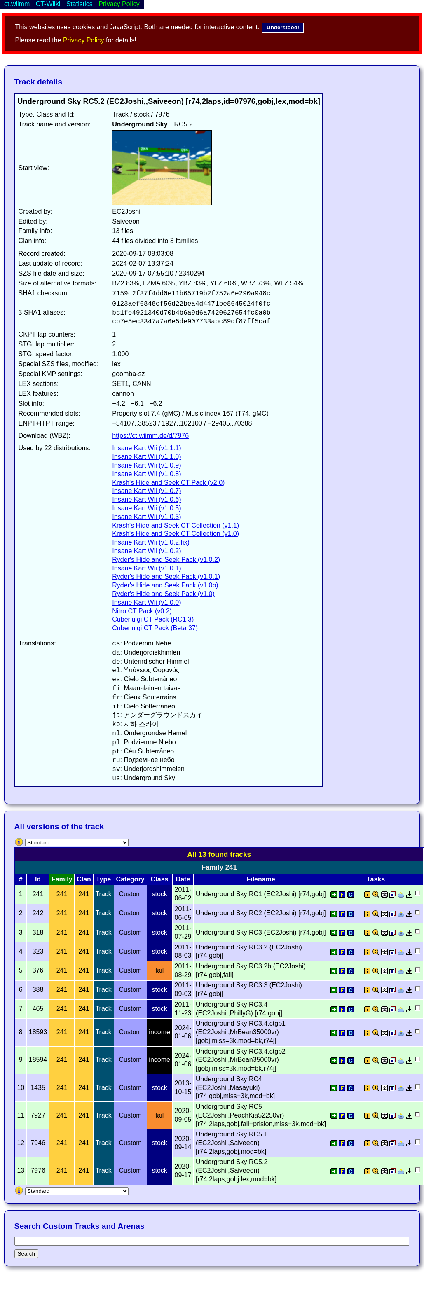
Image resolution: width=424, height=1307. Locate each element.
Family (62, 879)
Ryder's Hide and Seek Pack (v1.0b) (165, 585)
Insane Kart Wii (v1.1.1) (146, 447)
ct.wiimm (17, 3)
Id (38, 879)
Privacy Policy (83, 40)
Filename (260, 879)
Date (183, 879)
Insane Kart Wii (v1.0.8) (146, 473)
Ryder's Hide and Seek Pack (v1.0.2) (166, 559)
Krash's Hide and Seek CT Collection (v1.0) (175, 533)
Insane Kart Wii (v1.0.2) (146, 550)
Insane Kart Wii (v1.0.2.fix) (151, 542)
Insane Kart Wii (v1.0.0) (146, 602)
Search (26, 1254)
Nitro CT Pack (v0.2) (142, 611)
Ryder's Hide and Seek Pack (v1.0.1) (166, 576)
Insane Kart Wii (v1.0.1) (146, 568)
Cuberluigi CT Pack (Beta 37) (155, 627)
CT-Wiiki (48, 3)
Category (130, 879)
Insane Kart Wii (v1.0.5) (146, 508)
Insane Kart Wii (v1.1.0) (146, 456)
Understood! (283, 27)
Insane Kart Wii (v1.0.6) (146, 499)
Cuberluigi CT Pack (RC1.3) (153, 619)
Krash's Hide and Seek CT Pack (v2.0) (168, 482)
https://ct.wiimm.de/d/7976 (150, 435)
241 (62, 894)
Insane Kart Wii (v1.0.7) (146, 490)
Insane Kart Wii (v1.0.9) (146, 465)
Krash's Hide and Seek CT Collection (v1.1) (175, 525)
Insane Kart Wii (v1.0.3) (146, 516)
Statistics (79, 3)
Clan (84, 879)
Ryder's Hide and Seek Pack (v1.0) (163, 593)
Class (160, 879)
